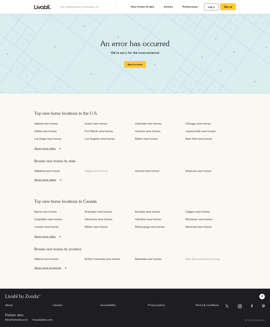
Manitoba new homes (148, 259)
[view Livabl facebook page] (252, 306)
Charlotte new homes (148, 123)
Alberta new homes (46, 259)
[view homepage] (42, 7)
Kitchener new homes (198, 219)
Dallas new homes (45, 131)
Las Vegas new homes (47, 138)
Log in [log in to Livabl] (211, 7)
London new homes (46, 226)
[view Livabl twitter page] (227, 306)
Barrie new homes (45, 211)
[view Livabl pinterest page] (263, 306)
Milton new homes (96, 226)
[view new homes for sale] (143, 6)
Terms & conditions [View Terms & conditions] (207, 305)
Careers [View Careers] (58, 305)
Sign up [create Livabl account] (228, 6)
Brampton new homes (98, 211)
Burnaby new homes (147, 211)
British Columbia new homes (102, 259)
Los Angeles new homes (100, 138)
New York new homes (198, 138)
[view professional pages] (191, 6)
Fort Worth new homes (99, 131)
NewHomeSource (16, 319)
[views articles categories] (169, 6)
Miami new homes (146, 138)
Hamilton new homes (148, 219)
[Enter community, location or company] (87, 6)
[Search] (113, 6)
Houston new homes (147, 131)
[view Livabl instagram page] (240, 306)
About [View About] (9, 305)
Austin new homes (96, 123)
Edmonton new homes (98, 219)
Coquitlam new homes (48, 219)
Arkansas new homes (198, 171)
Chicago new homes (198, 123)
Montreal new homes (198, 226)
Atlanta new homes (46, 123)
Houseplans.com (42, 319)
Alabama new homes (47, 171)
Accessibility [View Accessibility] (108, 305)
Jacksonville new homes (200, 131)
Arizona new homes (147, 171)
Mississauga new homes (150, 226)
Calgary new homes (197, 211)
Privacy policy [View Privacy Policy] (156, 305)
